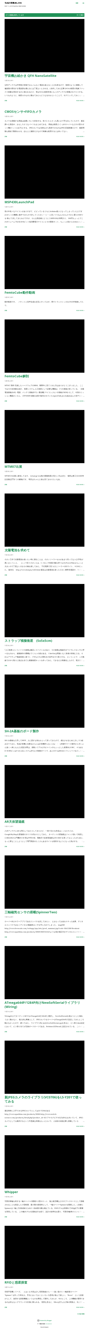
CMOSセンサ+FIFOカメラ (23, 111)
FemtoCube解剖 (17, 376)
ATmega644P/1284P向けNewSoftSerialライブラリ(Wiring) (42, 1004)
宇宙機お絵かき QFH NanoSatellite (30, 76)
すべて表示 (80, 15)
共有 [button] (6, 100)
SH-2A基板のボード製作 (22, 731)
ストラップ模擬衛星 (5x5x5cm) (28, 641)
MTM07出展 (13, 466)
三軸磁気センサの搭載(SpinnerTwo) (31, 912)
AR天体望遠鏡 (14, 821)
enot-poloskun (48, 1323)
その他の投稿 (80, 1314)
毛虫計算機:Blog (13, 3)
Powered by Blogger (44, 1320)
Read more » (80, 100)
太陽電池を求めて (17, 550)
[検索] (77, 3)
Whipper (11, 1192)
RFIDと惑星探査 (16, 1282)
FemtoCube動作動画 (20, 292)
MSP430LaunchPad (19, 202)
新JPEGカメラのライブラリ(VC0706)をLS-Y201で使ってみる (43, 1099)
